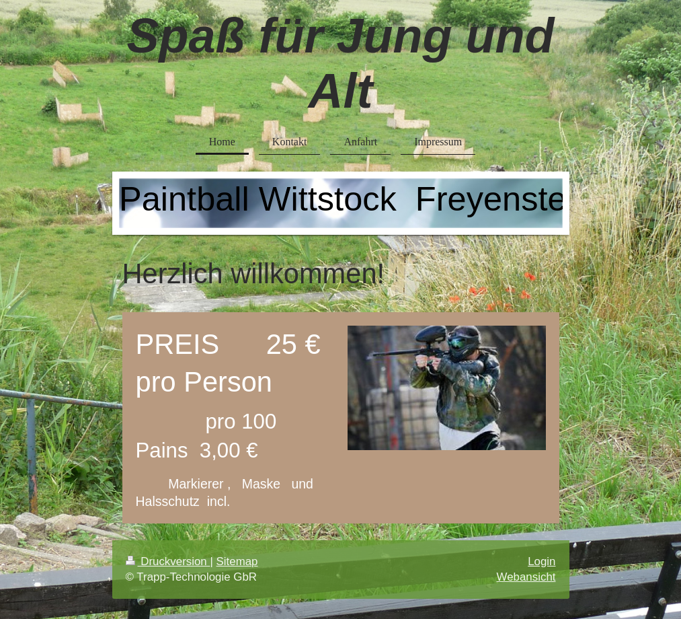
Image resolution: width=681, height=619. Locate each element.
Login (541, 561)
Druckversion (168, 561)
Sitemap (237, 561)
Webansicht (526, 577)
